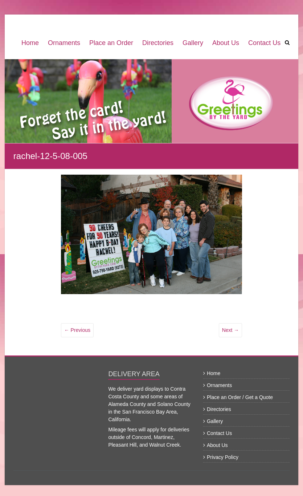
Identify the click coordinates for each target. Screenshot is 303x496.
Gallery (193, 42)
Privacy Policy (222, 457)
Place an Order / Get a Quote (240, 397)
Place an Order (111, 42)
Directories (157, 42)
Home (30, 42)
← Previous (77, 330)
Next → (230, 330)
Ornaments (64, 42)
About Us (225, 42)
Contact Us (264, 42)
